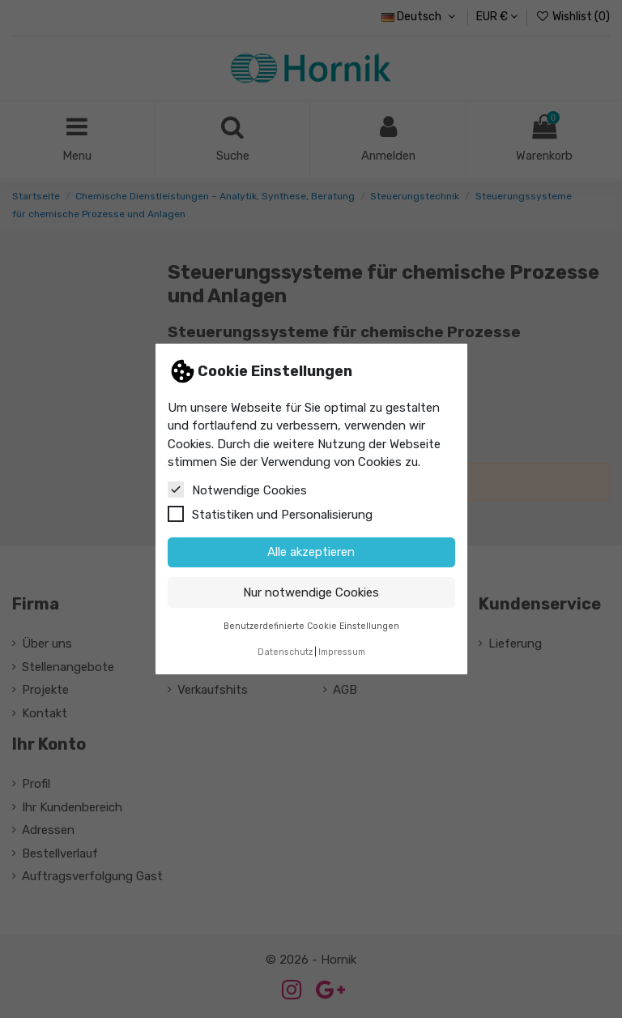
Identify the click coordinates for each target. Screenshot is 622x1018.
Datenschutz (285, 652)
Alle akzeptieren (311, 552)
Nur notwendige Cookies (311, 592)
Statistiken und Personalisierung (270, 514)
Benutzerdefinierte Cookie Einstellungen (311, 626)
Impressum (341, 652)
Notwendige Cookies (237, 489)
